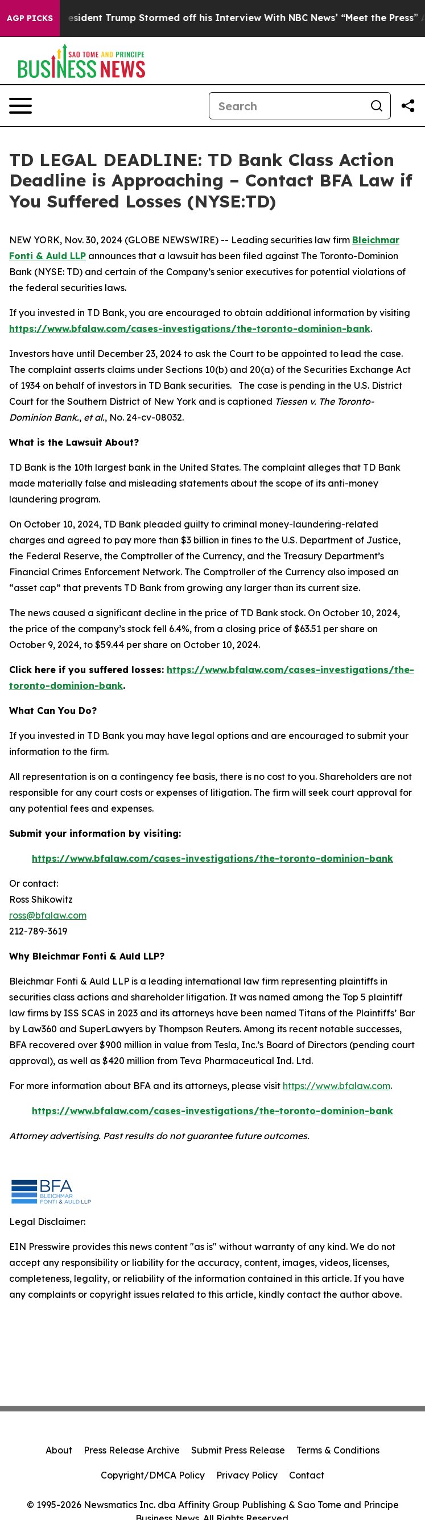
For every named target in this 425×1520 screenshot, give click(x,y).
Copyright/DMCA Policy (153, 1475)
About (59, 1450)
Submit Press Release (238, 1450)
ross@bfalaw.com (47, 915)
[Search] (286, 106)
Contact (306, 1475)
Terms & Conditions (337, 1450)
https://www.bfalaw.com (336, 1085)
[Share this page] (408, 105)
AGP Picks (30, 18)
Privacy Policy (247, 1475)
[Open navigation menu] (20, 105)
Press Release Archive (132, 1450)
